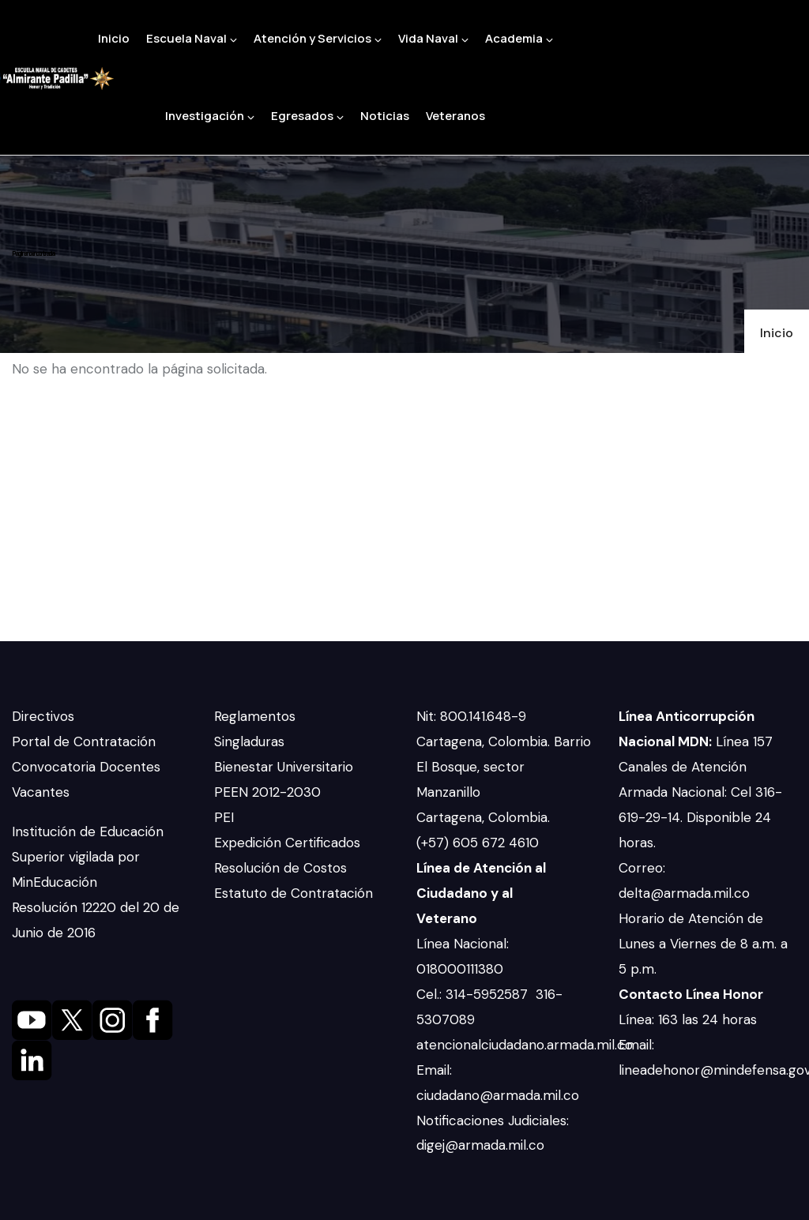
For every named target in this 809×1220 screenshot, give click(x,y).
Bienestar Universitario (283, 766)
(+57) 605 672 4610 (477, 842)
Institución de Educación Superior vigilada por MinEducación (88, 857)
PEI (224, 817)
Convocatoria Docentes (86, 766)
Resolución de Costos (280, 868)
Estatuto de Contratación (293, 893)
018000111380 (461, 969)
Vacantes (41, 792)
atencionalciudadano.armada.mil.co (524, 1044)
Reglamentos (254, 716)
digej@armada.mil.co (482, 1145)
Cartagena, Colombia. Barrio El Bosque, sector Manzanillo (503, 767)
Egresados (307, 115)
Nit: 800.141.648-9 (473, 716)
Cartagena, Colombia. (485, 817)
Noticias (384, 115)
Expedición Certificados (287, 842)
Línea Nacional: (462, 943)
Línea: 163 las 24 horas (690, 1019)
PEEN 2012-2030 (267, 792)
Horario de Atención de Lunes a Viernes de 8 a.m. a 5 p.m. (703, 944)
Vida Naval (433, 38)
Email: (434, 1070)
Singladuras (249, 741)
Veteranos (455, 115)
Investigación (209, 115)
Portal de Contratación (84, 741)
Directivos (43, 716)
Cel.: (431, 994)
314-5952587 (489, 994)
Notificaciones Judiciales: (492, 1120)
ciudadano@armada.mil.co (499, 1095)
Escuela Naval (191, 38)
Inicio (114, 38)
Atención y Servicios (318, 38)
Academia (519, 38)
